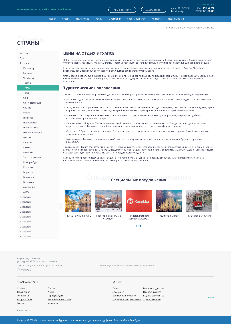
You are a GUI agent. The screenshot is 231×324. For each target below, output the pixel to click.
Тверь (26, 92)
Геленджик (29, 167)
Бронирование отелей (124, 295)
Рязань (27, 112)
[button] (137, 225)
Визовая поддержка (153, 288)
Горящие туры (55, 295)
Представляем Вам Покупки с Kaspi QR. (138, 205)
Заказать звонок (205, 4)
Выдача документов (153, 295)
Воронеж (28, 172)
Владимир (28, 182)
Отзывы (21, 303)
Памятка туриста (152, 292)
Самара (27, 107)
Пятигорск (28, 117)
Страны (66, 18)
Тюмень (27, 82)
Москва (27, 137)
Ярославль (28, 73)
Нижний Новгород (32, 132)
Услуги (98, 18)
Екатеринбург (30, 162)
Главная (51, 18)
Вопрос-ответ (24, 299)
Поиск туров (82, 18)
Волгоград (28, 177)
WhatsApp (178, 11)
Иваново (28, 152)
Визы (115, 288)
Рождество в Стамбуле (199, 203)
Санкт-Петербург (32, 102)
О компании (114, 18)
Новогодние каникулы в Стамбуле (108, 205)
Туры (22, 58)
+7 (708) (204, 11)
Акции (51, 292)
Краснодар (28, 68)
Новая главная (176, 18)
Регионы (24, 63)
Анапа (26, 191)
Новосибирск (30, 122)
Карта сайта (23, 310)
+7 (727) (204, 7)
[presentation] (61, 206)
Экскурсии (25, 196)
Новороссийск (30, 127)
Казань (27, 147)
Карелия (27, 142)
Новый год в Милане (168, 203)
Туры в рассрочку (122, 9)
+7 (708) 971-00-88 (52, 265)
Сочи (25, 97)
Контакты (157, 18)
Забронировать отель (59, 299)
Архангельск (29, 186)
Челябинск (28, 77)
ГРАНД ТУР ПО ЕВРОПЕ (78, 203)
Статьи (51, 288)
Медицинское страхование (126, 299)
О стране (25, 53)
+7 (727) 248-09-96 (32, 265)
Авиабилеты (118, 292)
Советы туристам (136, 18)
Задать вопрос (154, 9)
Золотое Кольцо (32, 157)
